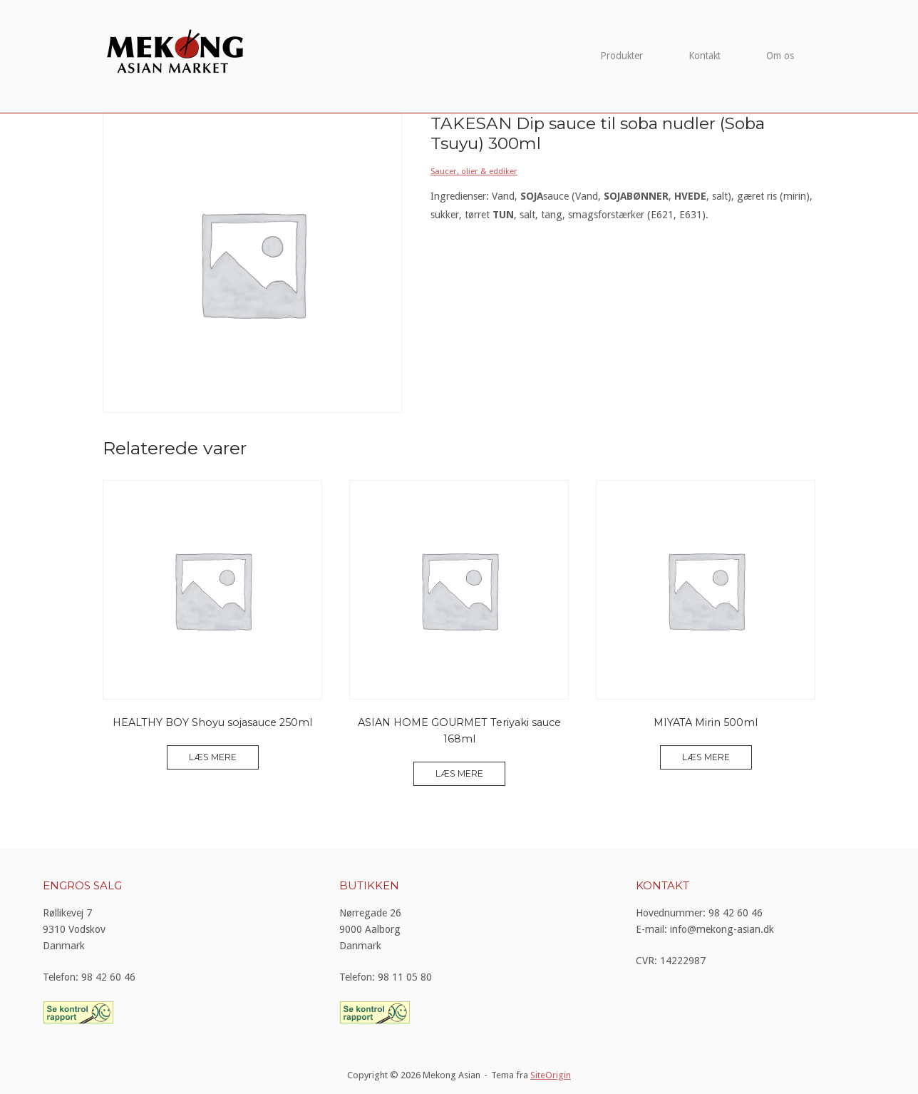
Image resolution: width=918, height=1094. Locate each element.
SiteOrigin (550, 1075)
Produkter (621, 55)
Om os (780, 55)
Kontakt (704, 55)
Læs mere (213, 757)
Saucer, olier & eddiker (473, 171)
